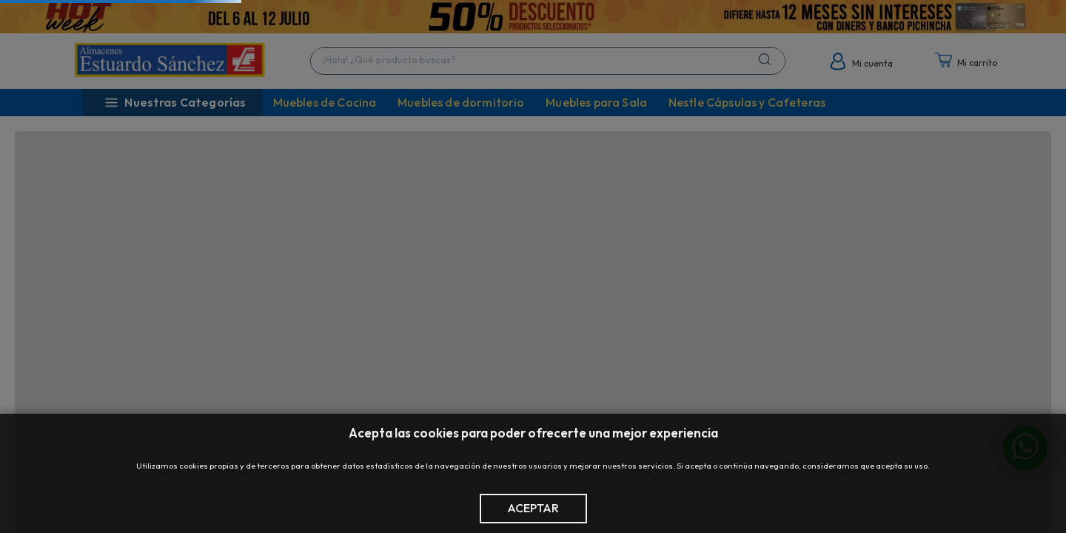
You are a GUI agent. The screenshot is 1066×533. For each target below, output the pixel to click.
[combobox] (547, 61)
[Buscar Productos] (768, 59)
